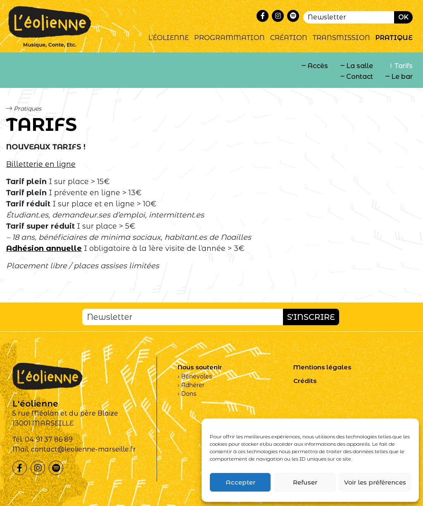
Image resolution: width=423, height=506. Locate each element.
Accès (317, 66)
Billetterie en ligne (41, 164)
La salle (359, 66)
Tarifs (403, 66)
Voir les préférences (375, 482)
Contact (359, 76)
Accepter (240, 482)
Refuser (305, 482)
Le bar (402, 76)
